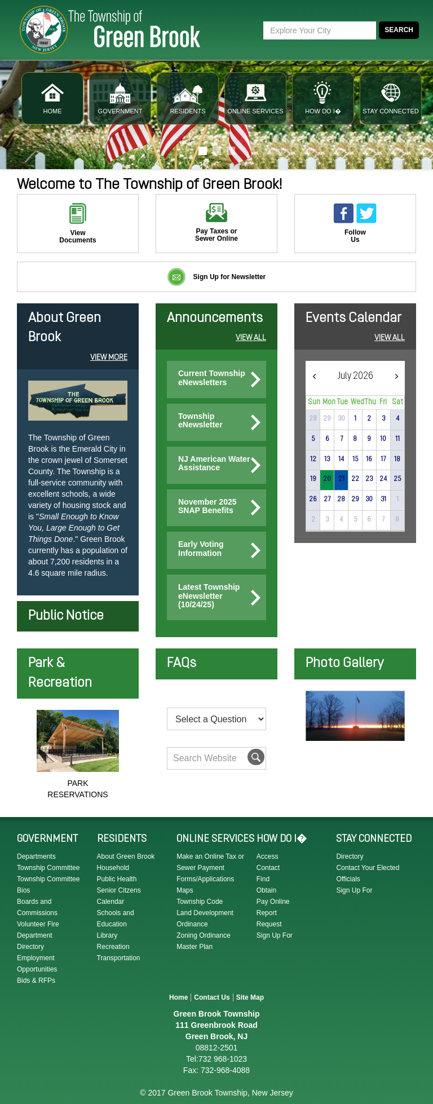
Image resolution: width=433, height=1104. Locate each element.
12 (313, 459)
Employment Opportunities (37, 963)
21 (341, 479)
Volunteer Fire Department (38, 929)
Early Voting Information (201, 548)
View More (108, 358)
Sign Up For (275, 935)
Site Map (250, 997)
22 (355, 479)
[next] (396, 376)
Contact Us (211, 997)
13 (327, 459)
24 (383, 479)
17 (383, 459)
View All (251, 338)
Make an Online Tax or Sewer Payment (210, 862)
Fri (383, 402)
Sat (397, 402)
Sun (314, 402)
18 (397, 459)
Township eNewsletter (200, 420)
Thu (370, 402)
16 (369, 459)
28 (341, 499)
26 (313, 499)
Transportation (118, 958)
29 (327, 419)
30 (341, 419)
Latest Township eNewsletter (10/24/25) (209, 596)
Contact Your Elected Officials (367, 873)
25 (397, 479)
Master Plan (194, 947)
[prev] (314, 376)
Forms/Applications (205, 879)
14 (341, 459)
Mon (328, 402)
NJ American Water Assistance (214, 463)
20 (327, 479)
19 (313, 479)
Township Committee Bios (48, 884)
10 (383, 439)
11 (397, 439)
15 (355, 459)
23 (369, 479)
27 (327, 499)
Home (178, 997)
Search (399, 30)
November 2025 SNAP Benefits (207, 506)
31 (383, 499)
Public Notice (66, 616)
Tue (342, 402)
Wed (357, 402)
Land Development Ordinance (204, 918)
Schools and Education (115, 918)
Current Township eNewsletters (211, 377)
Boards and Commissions (37, 907)
